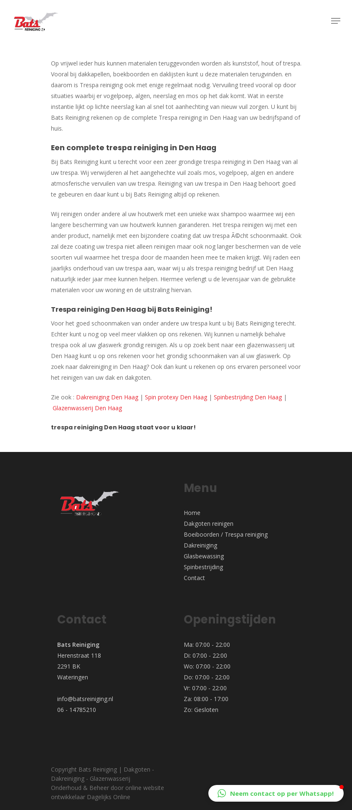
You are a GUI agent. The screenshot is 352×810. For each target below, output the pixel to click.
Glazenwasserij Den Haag (87, 408)
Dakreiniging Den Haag (107, 397)
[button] (276, 793)
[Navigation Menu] (335, 21)
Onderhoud (66, 788)
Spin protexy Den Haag (176, 397)
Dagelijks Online (108, 797)
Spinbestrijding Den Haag (248, 397)
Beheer (99, 788)
